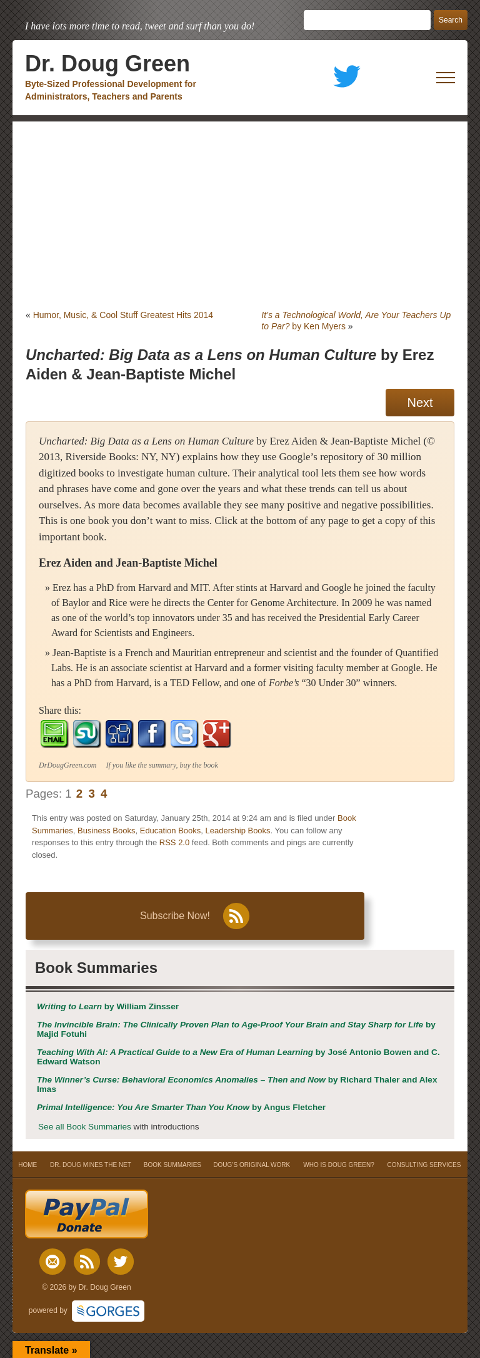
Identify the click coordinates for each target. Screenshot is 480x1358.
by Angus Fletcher (181, 1107)
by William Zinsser (108, 1006)
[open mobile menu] (445, 77)
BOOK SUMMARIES (172, 1164)
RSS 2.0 (174, 842)
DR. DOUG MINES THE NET (90, 1164)
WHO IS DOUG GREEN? (338, 1164)
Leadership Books (238, 830)
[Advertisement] (240, 215)
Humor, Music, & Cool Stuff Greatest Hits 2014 (123, 315)
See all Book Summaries (84, 1126)
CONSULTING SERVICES (424, 1164)
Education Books (170, 830)
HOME (28, 1164)
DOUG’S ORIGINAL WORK (251, 1164)
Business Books (107, 830)
